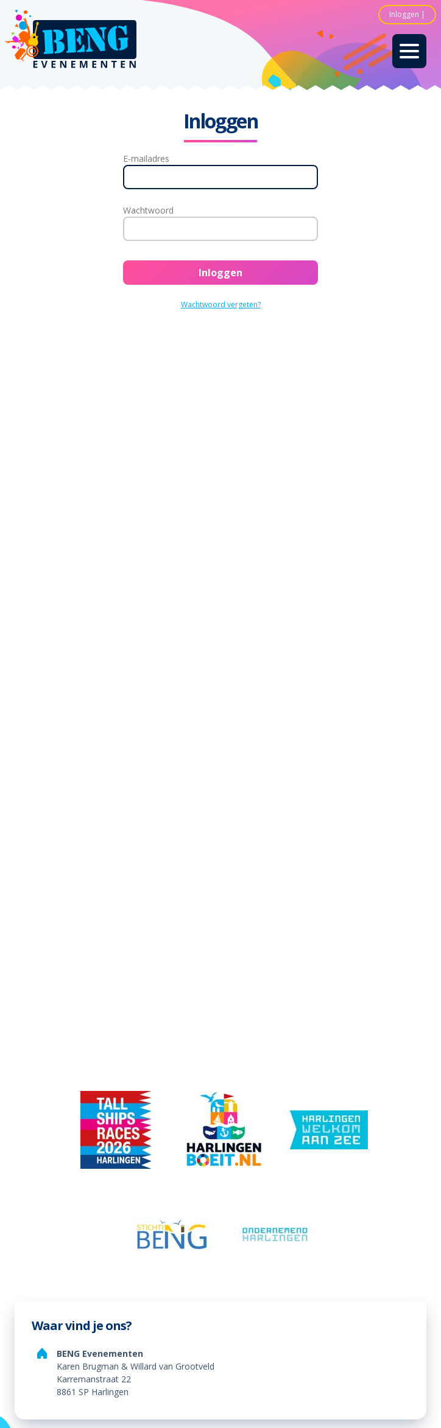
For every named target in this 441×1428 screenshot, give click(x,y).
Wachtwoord (148, 210)
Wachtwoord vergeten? (221, 304)
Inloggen (404, 14)
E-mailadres (146, 158)
